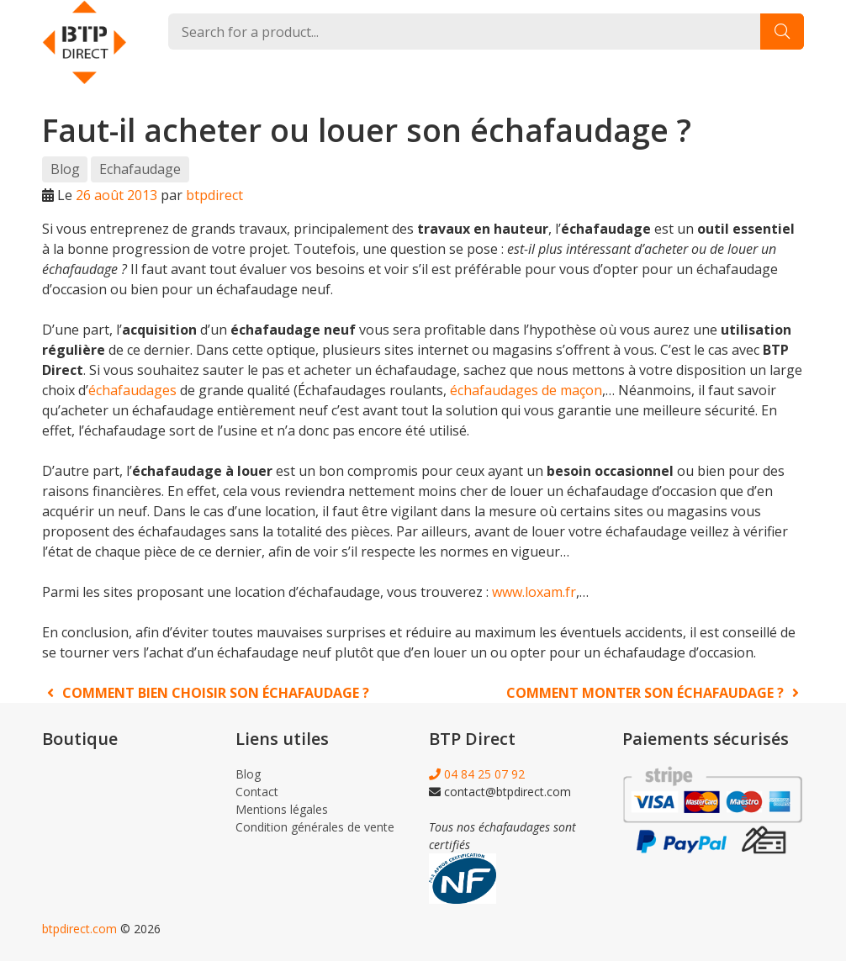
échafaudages (132, 390)
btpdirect (214, 195)
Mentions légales (281, 809)
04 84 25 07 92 (477, 774)
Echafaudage (140, 169)
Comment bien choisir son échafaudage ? (205, 693)
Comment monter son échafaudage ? (655, 693)
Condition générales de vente (314, 827)
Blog (65, 169)
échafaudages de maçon (526, 390)
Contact (256, 792)
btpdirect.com (79, 929)
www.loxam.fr (534, 592)
